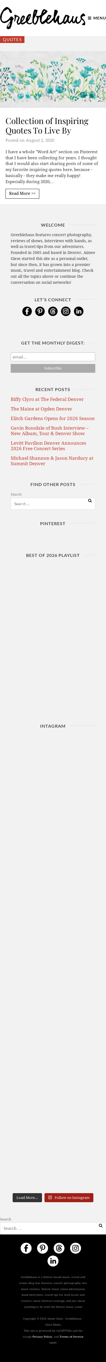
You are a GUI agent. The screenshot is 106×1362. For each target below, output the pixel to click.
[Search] (89, 500)
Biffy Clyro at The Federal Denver (47, 399)
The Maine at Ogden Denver (41, 409)
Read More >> (22, 193)
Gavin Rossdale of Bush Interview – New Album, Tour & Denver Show (50, 430)
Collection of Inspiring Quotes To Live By (46, 125)
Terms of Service (71, 1336)
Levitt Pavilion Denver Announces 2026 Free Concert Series (48, 445)
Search (16, 494)
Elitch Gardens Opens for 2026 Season (53, 418)
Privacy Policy (42, 1336)
